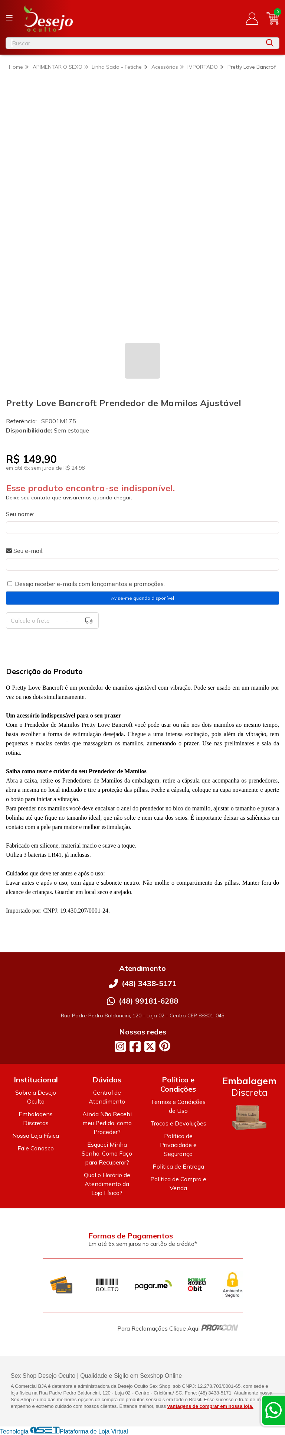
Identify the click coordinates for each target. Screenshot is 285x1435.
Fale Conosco (35, 1148)
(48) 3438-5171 (149, 983)
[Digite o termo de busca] (133, 43)
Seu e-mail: (24, 550)
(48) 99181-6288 (148, 1000)
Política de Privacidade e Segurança (178, 1144)
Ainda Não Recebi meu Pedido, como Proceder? (107, 1123)
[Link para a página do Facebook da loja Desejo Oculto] (135, 1046)
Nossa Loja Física (35, 1135)
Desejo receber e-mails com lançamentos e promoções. (90, 583)
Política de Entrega (178, 1166)
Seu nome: (20, 514)
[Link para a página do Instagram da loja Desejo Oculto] (120, 1046)
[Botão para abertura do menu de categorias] (9, 18)
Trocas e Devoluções (178, 1123)
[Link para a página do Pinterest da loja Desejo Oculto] (164, 1046)
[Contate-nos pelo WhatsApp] (273, 1410)
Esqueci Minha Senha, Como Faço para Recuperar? (107, 1153)
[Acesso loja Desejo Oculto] (252, 18)
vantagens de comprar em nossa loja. (210, 1406)
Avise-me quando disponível (142, 598)
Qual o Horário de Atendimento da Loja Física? (107, 1183)
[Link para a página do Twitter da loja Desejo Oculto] (149, 1046)
